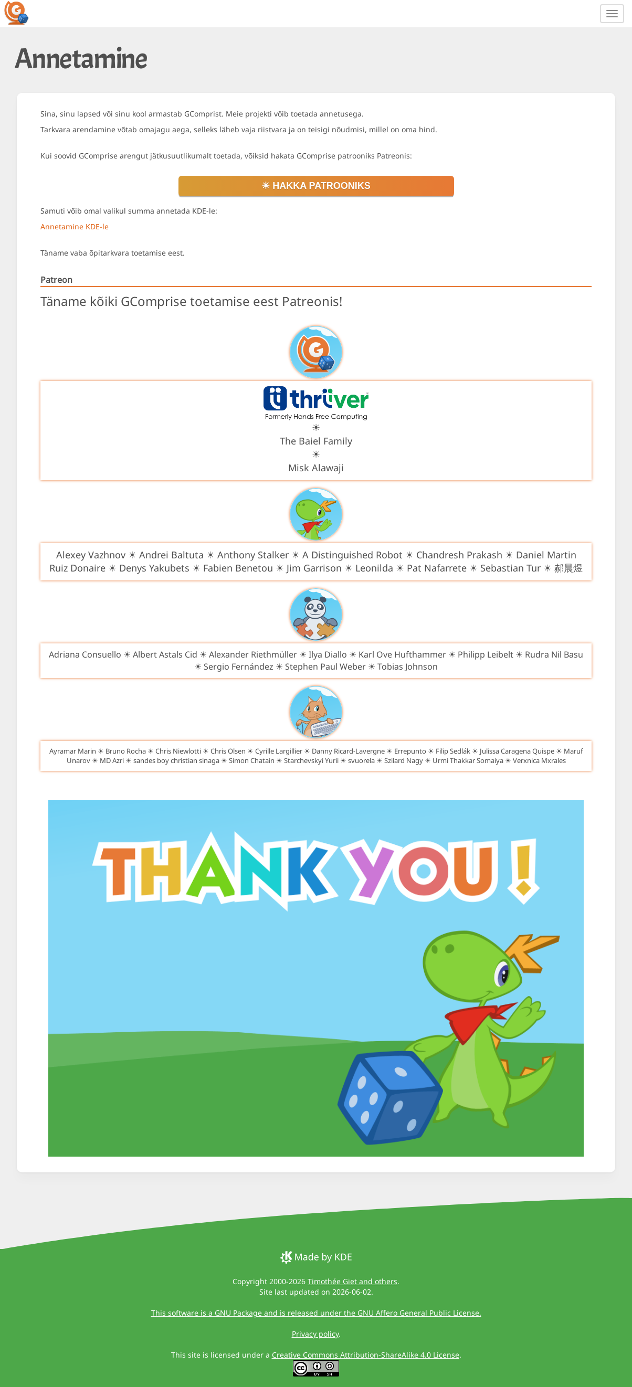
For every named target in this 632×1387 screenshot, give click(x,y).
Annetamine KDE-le (74, 226)
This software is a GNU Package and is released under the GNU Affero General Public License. (316, 1313)
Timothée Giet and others (352, 1281)
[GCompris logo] (22, 12)
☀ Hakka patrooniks (316, 186)
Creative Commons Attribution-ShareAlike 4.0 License (365, 1355)
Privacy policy (315, 1334)
